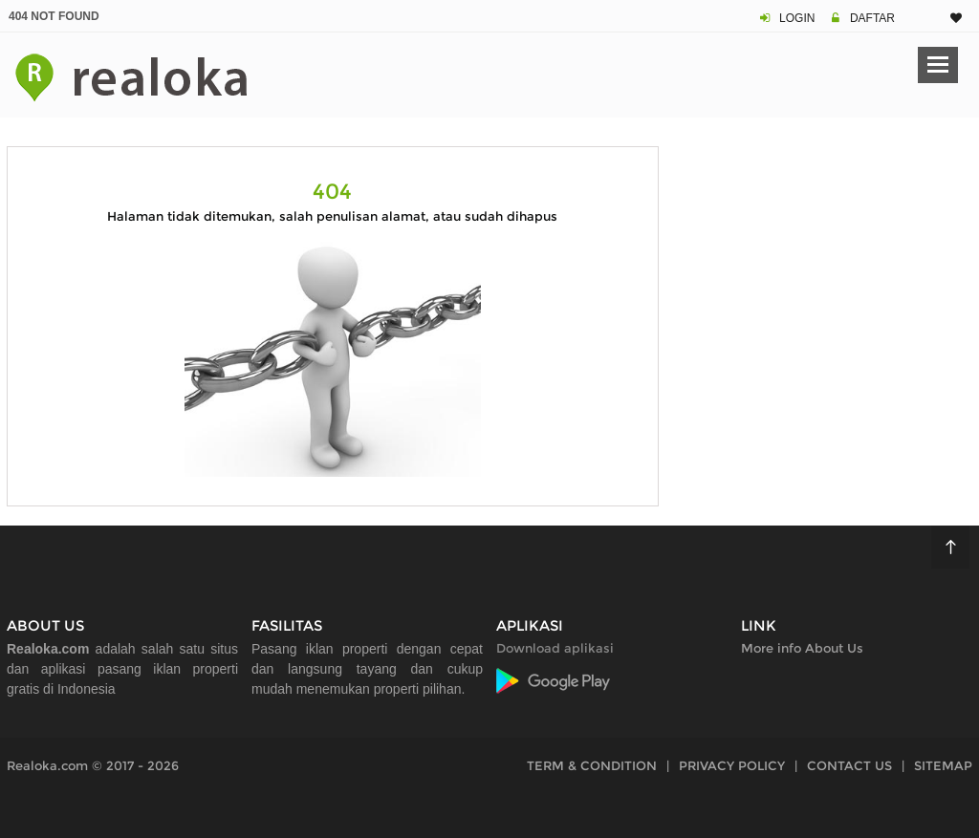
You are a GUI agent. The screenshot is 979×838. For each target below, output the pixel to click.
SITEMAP (943, 765)
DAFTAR (872, 18)
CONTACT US (849, 765)
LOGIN (797, 18)
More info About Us (802, 647)
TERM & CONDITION (592, 765)
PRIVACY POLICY (732, 765)
